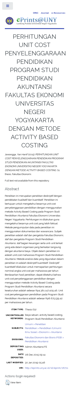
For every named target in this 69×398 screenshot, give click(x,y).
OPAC (35, 13)
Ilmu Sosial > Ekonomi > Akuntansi (43, 332)
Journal (45, 13)
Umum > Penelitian (35, 324)
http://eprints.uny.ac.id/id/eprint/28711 (46, 367)
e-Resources (58, 13)
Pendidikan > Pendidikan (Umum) (43, 328)
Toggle (8, 6)
